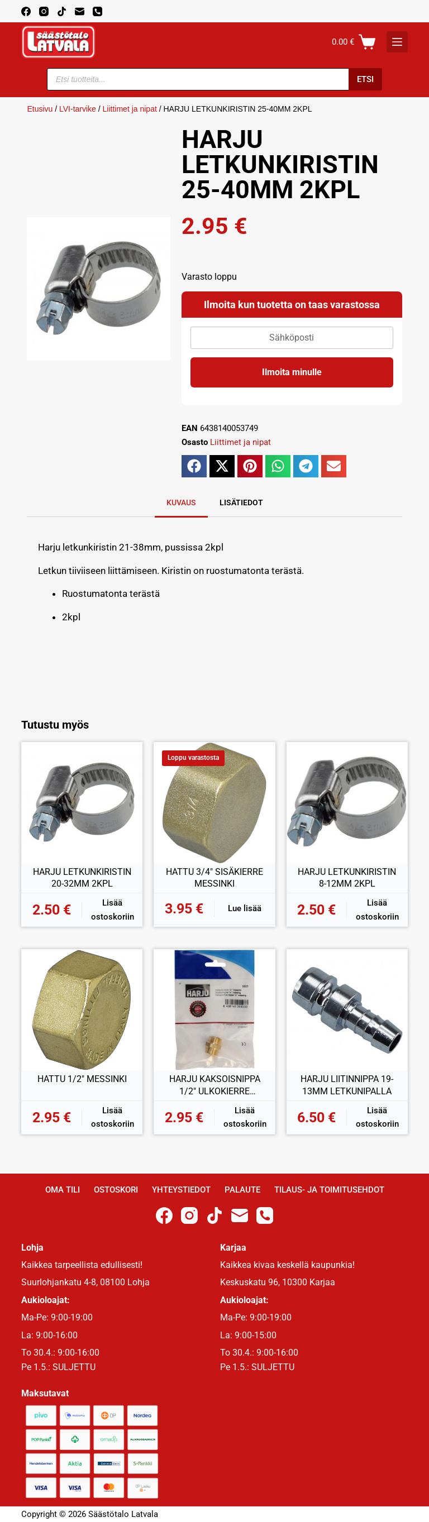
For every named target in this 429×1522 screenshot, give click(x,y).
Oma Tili (62, 1190)
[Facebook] (26, 11)
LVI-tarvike (77, 108)
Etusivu (40, 108)
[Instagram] (44, 11)
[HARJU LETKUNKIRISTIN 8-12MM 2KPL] (347, 802)
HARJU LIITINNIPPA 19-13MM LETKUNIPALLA (347, 1085)
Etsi (365, 79)
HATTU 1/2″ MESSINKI (82, 1079)
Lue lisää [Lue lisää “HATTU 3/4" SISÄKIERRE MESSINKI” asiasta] (244, 908)
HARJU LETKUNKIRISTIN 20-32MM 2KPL (82, 878)
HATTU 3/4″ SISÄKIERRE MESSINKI (214, 878)
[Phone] (97, 11)
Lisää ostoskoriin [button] (112, 910)
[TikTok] (61, 11)
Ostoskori (116, 1190)
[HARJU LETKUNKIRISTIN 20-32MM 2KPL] (81, 802)
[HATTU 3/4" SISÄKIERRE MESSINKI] (214, 802)
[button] (194, 466)
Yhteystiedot (181, 1190)
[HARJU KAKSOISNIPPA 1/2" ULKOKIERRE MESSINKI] (214, 1009)
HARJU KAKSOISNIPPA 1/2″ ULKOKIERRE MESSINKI (214, 1085)
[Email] (79, 11)
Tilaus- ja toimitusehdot (329, 1190)
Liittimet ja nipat (130, 108)
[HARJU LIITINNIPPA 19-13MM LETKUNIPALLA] (347, 1009)
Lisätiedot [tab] (241, 502)
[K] (397, 41)
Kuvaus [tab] (181, 502)
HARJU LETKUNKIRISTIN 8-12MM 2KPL (347, 878)
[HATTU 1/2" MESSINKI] (81, 1009)
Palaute (242, 1190)
